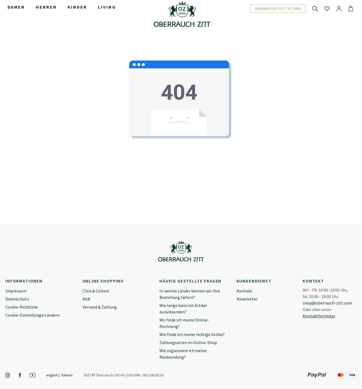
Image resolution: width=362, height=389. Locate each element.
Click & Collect (96, 290)
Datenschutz (17, 299)
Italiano (67, 374)
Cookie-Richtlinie (21, 307)
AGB (86, 299)
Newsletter (247, 299)
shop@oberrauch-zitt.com (327, 303)
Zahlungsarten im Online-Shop (188, 342)
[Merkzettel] (327, 8)
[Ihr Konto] (339, 8)
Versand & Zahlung (100, 307)
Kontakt (244, 290)
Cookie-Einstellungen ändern (32, 315)
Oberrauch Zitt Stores (278, 8)
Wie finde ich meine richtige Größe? (192, 334)
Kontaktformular (319, 316)
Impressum (15, 290)
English (52, 374)
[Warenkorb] (351, 8)
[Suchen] (315, 8)
